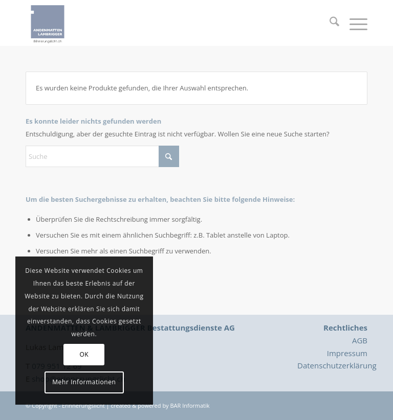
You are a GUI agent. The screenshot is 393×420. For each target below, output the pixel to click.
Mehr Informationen (84, 382)
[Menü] (353, 23)
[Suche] (329, 23)
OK (84, 354)
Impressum (347, 353)
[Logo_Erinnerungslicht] (48, 23)
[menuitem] (329, 23)
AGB (359, 340)
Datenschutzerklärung (337, 365)
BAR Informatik (189, 405)
